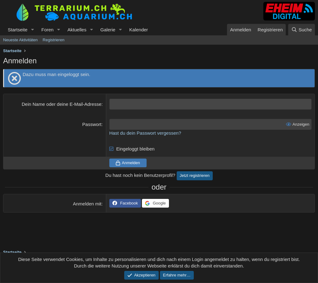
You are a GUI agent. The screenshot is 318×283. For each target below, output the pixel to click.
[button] (32, 29)
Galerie (107, 29)
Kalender (138, 29)
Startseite (17, 29)
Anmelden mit (87, 203)
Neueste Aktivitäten (20, 40)
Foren (47, 29)
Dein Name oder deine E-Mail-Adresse (62, 104)
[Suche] (301, 29)
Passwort (92, 124)
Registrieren (53, 40)
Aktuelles (76, 29)
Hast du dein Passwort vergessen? (145, 133)
